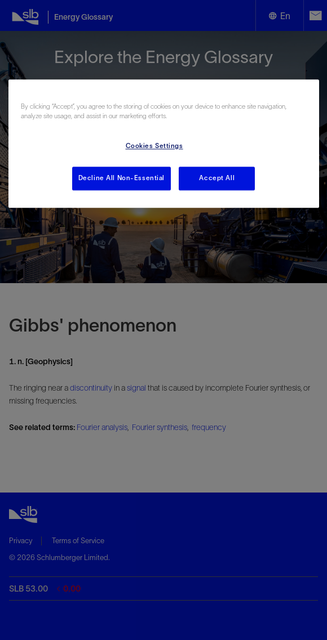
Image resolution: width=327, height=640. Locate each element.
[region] (163, 143)
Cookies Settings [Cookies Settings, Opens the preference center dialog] (154, 145)
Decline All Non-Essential (121, 177)
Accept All (217, 177)
